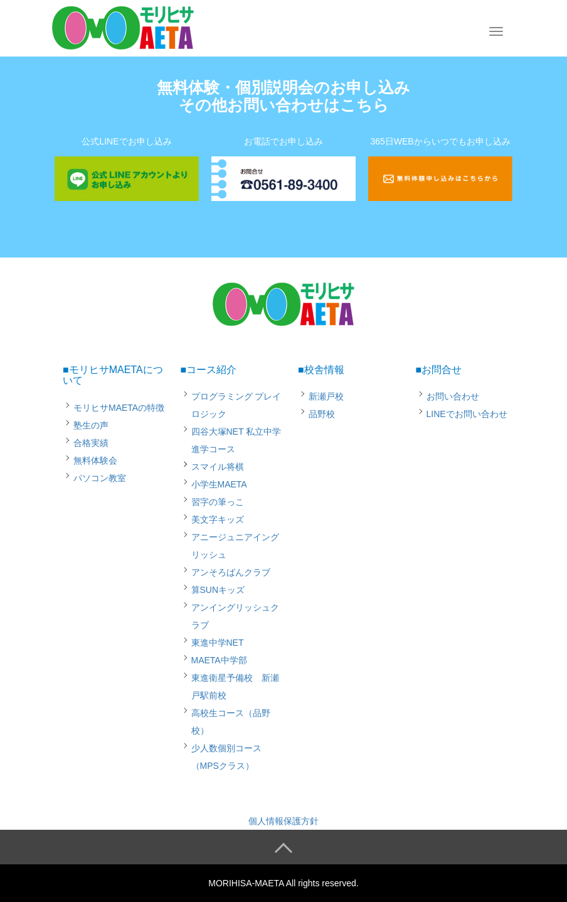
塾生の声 (91, 425)
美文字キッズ (217, 519)
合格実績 (91, 443)
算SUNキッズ (218, 590)
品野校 (322, 414)
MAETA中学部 (219, 660)
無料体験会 (95, 460)
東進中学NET (217, 643)
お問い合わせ (453, 396)
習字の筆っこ (217, 502)
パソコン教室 (99, 478)
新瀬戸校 (326, 396)
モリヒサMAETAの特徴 (118, 408)
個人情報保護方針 (283, 821)
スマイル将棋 (217, 467)
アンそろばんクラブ (230, 572)
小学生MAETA (219, 484)
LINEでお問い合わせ (467, 414)
